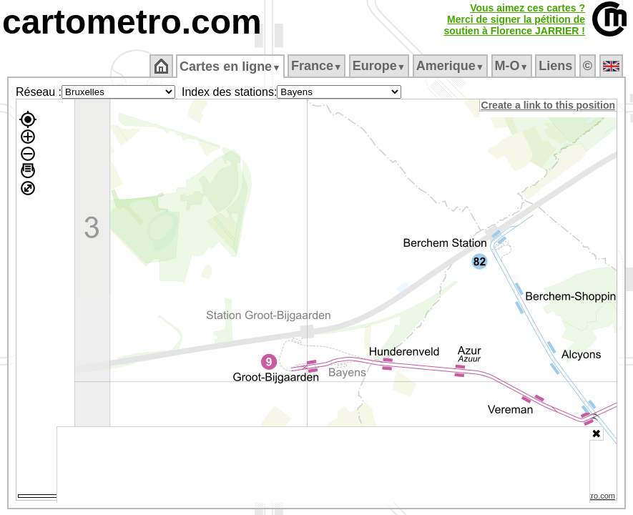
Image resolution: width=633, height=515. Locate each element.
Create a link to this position (549, 105)
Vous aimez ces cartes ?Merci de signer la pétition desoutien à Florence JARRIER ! (514, 19)
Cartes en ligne (231, 66)
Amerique (451, 66)
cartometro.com (132, 22)
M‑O (512, 66)
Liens (557, 66)
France (317, 66)
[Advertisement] (323, 465)
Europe (379, 66)
